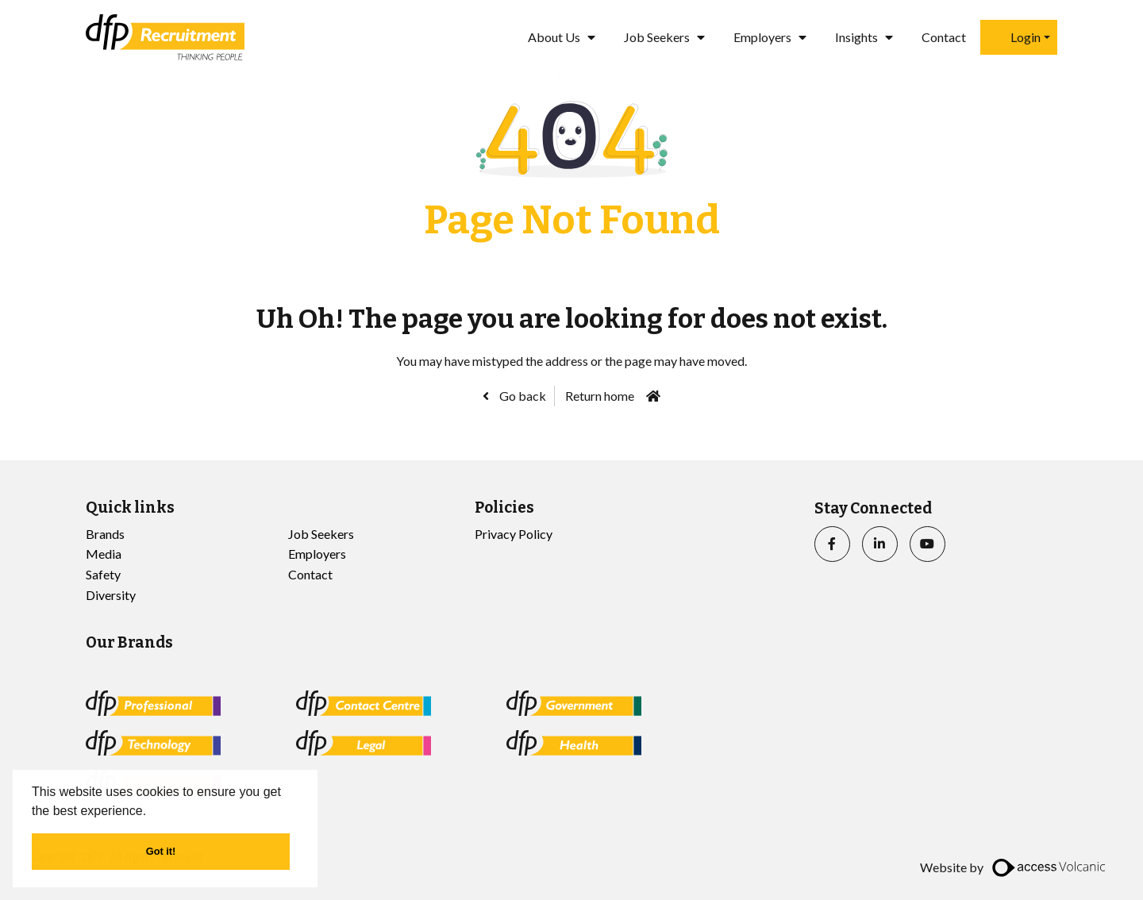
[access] (1050, 867)
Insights (856, 36)
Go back (521, 395)
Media (103, 553)
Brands (105, 533)
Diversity (111, 594)
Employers (762, 36)
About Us (554, 36)
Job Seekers (657, 36)
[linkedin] (880, 544)
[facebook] (832, 544)
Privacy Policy (513, 533)
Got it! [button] (161, 851)
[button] (152, 812)
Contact (944, 36)
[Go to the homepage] (165, 37)
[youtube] (927, 544)
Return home (599, 395)
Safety (103, 574)
